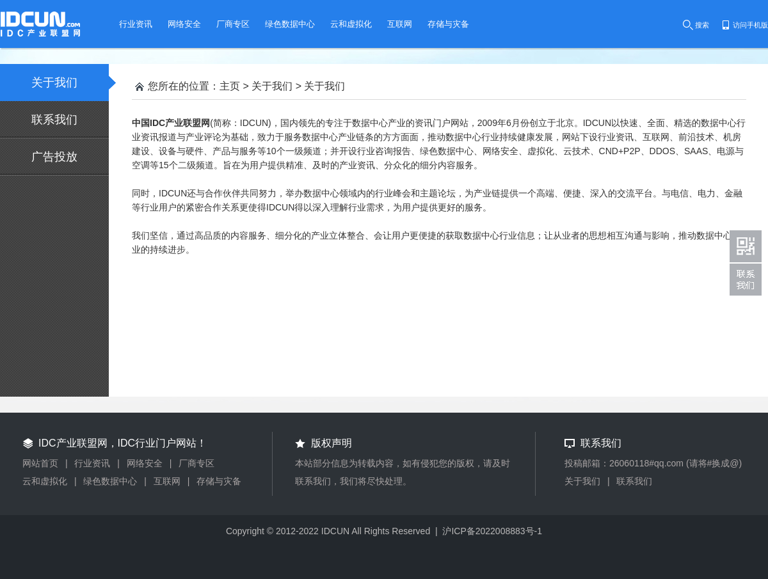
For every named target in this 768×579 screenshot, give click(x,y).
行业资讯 (92, 463)
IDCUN (335, 531)
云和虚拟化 (44, 481)
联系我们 (54, 119)
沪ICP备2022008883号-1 (492, 531)
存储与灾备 (218, 481)
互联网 (167, 481)
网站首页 (40, 463)
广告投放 (54, 156)
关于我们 (70, 82)
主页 (230, 86)
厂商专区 (196, 463)
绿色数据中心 (110, 481)
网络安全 (145, 463)
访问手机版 (750, 25)
